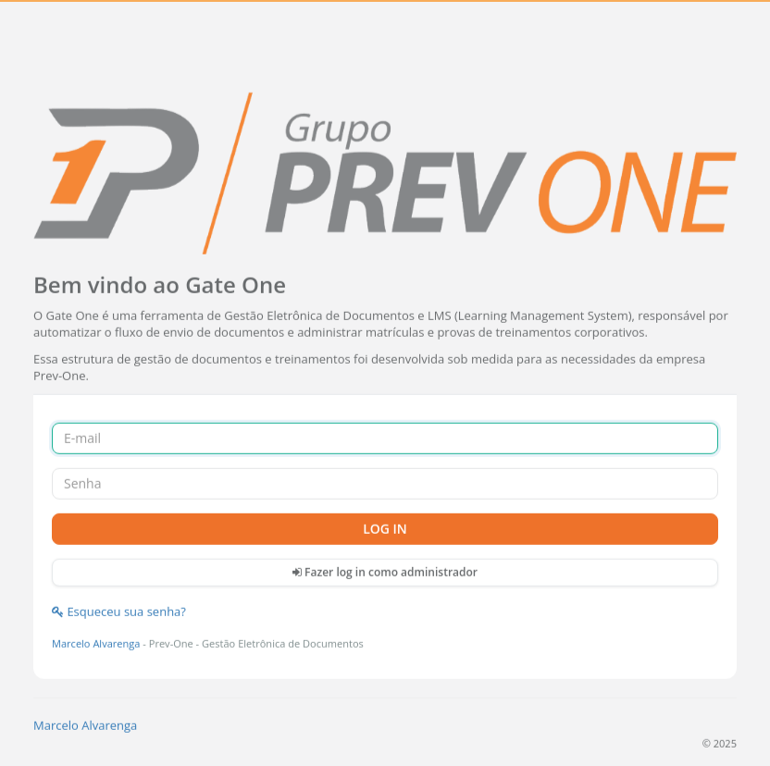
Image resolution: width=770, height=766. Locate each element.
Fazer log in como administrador (385, 571)
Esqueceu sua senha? (119, 611)
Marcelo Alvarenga (96, 642)
